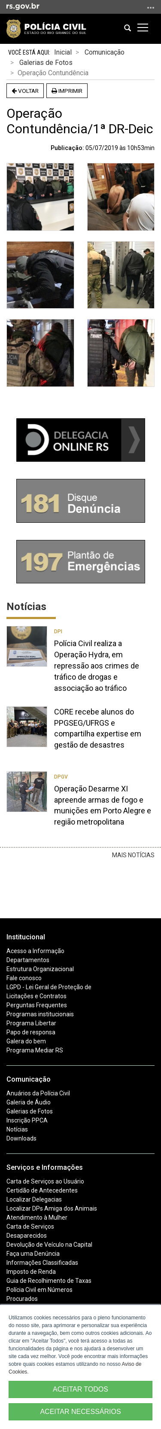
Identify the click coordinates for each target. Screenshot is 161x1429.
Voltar (25, 90)
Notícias (17, 1129)
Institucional (25, 937)
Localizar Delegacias (34, 1199)
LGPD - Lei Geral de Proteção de (48, 987)
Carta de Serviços (30, 1226)
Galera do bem (26, 1041)
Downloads (21, 1138)
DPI (58, 632)
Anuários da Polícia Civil (38, 1093)
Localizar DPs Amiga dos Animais (51, 1208)
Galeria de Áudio (28, 1102)
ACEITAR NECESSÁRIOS (80, 1411)
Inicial (63, 52)
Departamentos (27, 960)
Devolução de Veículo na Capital (49, 1244)
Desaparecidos (26, 1235)
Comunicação (105, 52)
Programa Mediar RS (34, 1050)
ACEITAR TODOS (80, 1389)
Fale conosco (24, 978)
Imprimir (67, 90)
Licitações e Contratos (36, 996)
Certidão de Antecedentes (42, 1190)
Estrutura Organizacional (40, 969)
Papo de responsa (30, 1032)
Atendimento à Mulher (36, 1217)
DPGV (61, 777)
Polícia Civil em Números (39, 1289)
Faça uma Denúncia (33, 1253)
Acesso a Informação (35, 951)
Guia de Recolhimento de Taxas (48, 1280)
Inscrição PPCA (27, 1120)
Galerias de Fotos (46, 62)
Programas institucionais (40, 1014)
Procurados (22, 1298)
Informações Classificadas (42, 1262)
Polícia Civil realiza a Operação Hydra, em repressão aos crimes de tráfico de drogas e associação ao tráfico (96, 666)
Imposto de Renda (31, 1271)
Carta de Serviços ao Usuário (45, 1181)
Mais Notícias (133, 855)
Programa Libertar (31, 1023)
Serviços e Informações (44, 1167)
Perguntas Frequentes (36, 1005)
